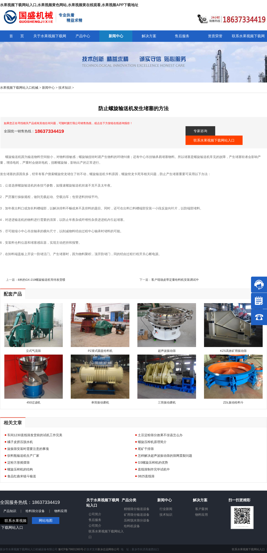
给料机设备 (132, 526)
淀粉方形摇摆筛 (18, 462)
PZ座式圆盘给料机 (100, 351)
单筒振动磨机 (100, 402)
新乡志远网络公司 (108, 549)
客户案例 (201, 509)
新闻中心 (48, 87)
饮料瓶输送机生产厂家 (23, 455)
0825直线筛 (146, 476)
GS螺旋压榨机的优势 (153, 462)
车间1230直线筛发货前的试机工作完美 (34, 435)
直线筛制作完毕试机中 (154, 469)
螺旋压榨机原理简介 (152, 442)
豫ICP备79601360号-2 (72, 549)
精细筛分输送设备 (136, 509)
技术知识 (64, 87)
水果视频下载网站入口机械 (19, 87)
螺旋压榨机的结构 (20, 469)
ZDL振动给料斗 (233, 402)
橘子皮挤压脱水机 (20, 442)
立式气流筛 (33, 351)
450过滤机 (34, 402)
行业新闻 (166, 509)
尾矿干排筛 (146, 449)
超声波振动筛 (167, 351)
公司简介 (95, 514)
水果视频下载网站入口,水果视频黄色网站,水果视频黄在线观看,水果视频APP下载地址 (69, 5)
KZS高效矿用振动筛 (233, 351)
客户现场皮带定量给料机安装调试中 (175, 279)
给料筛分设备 (35, 511)
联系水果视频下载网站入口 (214, 140)
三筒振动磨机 (167, 402)
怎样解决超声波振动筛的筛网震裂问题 (165, 455)
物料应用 (60, 511)
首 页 (16, 36)
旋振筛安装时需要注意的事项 (28, 449)
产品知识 (9, 511)
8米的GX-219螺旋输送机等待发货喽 (41, 279)
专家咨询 (200, 131)
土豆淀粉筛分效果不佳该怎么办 (160, 435)
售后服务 (95, 520)
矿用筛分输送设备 (136, 514)
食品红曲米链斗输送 (21, 476)
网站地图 (45, 520)
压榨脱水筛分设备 (136, 520)
